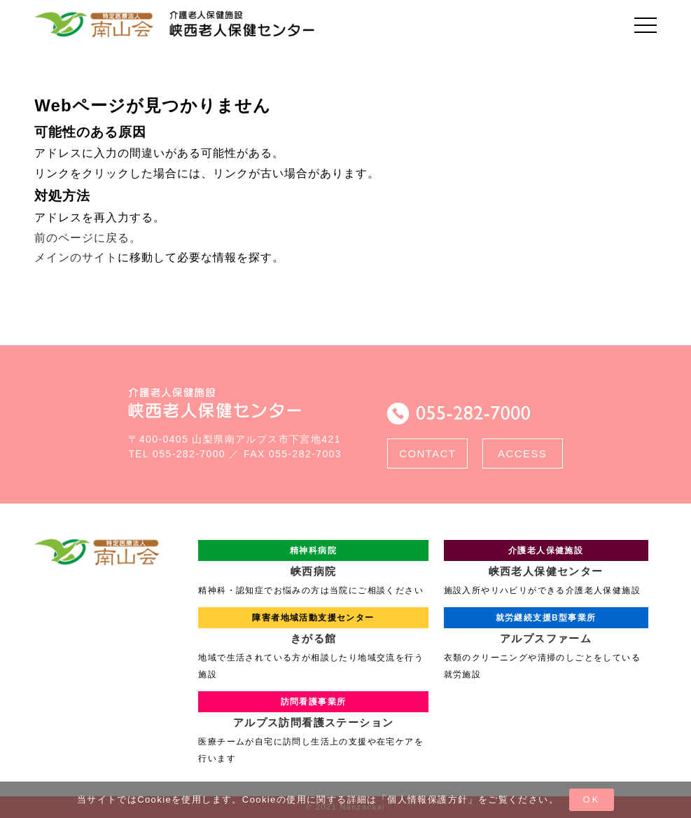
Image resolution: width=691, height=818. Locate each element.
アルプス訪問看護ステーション (313, 709)
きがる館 (313, 625)
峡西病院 (313, 558)
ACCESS (522, 453)
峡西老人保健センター (546, 558)
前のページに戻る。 (87, 238)
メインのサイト (76, 257)
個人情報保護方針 (427, 799)
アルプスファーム (546, 625)
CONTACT (427, 453)
